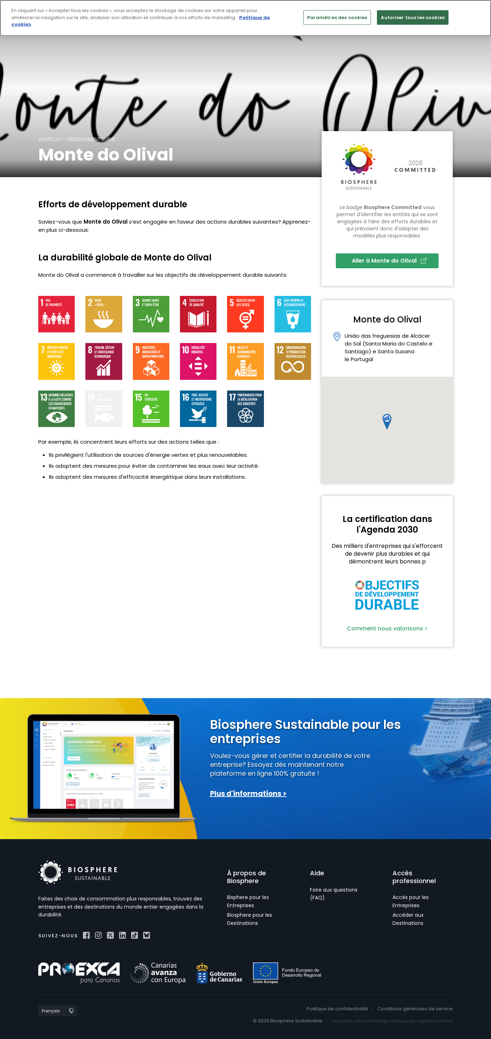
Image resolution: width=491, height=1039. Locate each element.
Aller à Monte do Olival (389, 261)
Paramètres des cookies (337, 17)
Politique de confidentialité (337, 1008)
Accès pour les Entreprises (411, 901)
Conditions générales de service (415, 1008)
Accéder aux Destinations (408, 918)
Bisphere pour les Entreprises (248, 901)
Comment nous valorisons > (387, 628)
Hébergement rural (91, 139)
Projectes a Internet (435, 1021)
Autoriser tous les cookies (412, 17)
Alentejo (49, 139)
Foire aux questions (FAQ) (333, 893)
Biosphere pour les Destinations (249, 918)
